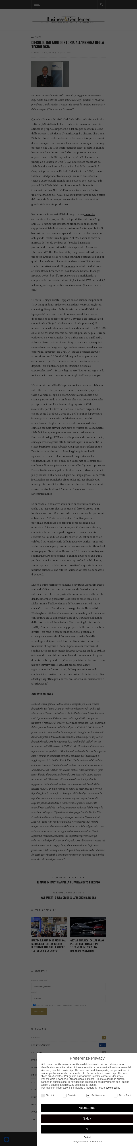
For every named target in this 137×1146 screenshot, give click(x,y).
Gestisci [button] (87, 1137)
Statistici (70, 1095)
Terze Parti (122, 1095)
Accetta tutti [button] (87, 1108)
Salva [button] (87, 1118)
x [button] (87, 1129)
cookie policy (112, 1087)
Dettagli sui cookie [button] (80, 1141)
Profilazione (95, 1095)
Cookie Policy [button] (96, 1141)
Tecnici (47, 1095)
